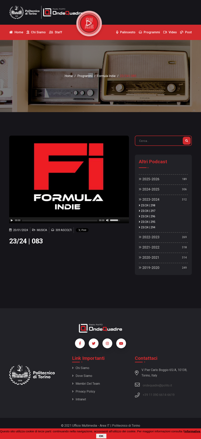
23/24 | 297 (147, 211)
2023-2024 (149, 199)
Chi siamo (80, 368)
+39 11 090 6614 (154, 395)
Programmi (84, 76)
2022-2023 (149, 237)
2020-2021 (149, 257)
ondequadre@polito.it (153, 384)
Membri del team (86, 383)
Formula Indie (106, 76)
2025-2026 (149, 179)
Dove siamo (82, 376)
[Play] (11, 220)
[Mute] (107, 220)
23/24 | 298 (147, 205)
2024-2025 (149, 189)
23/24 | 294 (147, 227)
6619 (171, 395)
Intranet (79, 399)
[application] (69, 220)
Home (69, 76)
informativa (192, 431)
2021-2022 (149, 247)
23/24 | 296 (147, 216)
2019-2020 (149, 268)
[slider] (60, 220)
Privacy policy (83, 391)
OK (101, 436)
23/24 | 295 (147, 222)
